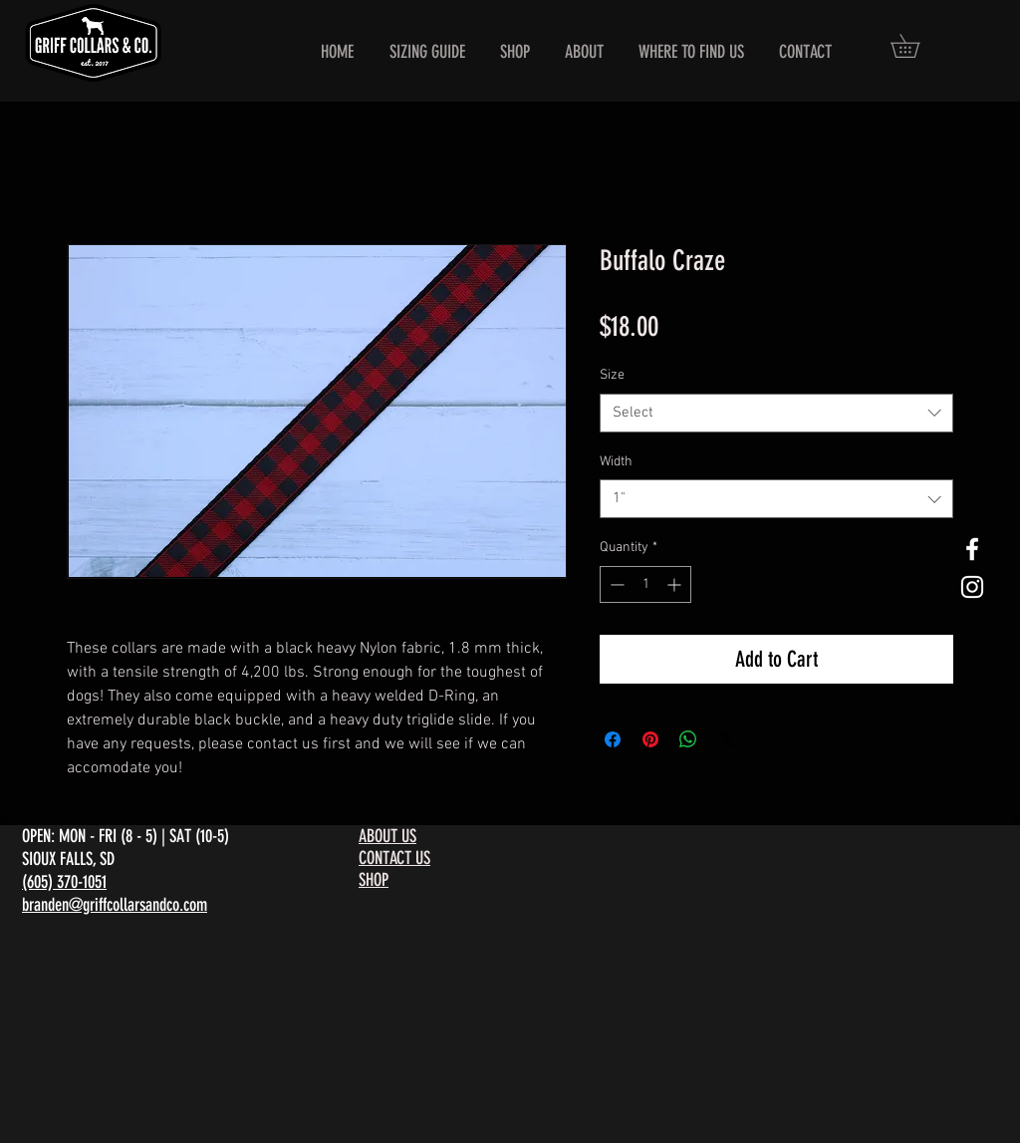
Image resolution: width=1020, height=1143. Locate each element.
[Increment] (675, 584)
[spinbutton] (645, 584)
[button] (916, 46)
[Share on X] (726, 739)
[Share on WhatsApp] (688, 739)
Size (612, 375)
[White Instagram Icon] (972, 587)
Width (616, 461)
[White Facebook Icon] (972, 549)
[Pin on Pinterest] (650, 739)
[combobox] (776, 413)
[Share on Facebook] (613, 739)
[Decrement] (615, 584)
